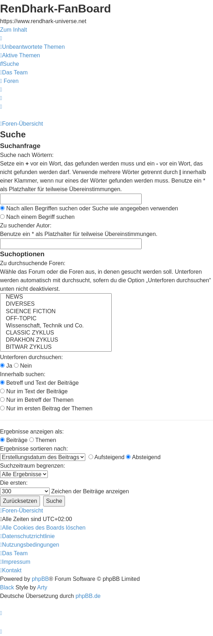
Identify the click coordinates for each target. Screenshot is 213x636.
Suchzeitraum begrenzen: (32, 466)
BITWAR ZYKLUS (55, 347)
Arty (42, 587)
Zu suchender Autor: (25, 225)
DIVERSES (55, 304)
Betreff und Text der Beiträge (39, 383)
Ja (6, 366)
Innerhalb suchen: (22, 374)
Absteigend (143, 457)
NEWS (55, 297)
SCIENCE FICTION (55, 311)
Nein (23, 366)
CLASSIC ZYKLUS (55, 333)
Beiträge (13, 440)
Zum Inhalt (13, 30)
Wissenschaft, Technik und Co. (55, 326)
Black (7, 587)
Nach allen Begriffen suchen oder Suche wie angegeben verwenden (89, 208)
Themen (42, 440)
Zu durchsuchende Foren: (32, 263)
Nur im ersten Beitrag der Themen (46, 408)
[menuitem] (32, 47)
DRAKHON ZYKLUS (55, 340)
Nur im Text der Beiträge (34, 391)
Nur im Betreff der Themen (36, 400)
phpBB (40, 579)
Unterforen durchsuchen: (31, 357)
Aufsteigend (106, 457)
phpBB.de (88, 596)
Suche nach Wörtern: (27, 155)
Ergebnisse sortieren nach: (34, 449)
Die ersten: (13, 483)
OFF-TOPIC (55, 318)
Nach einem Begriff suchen (37, 217)
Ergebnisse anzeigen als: (32, 432)
